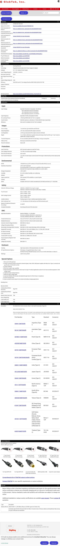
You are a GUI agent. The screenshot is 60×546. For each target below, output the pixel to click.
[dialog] (30, 540)
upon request (45, 498)
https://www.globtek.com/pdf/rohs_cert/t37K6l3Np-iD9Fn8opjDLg (27, 53)
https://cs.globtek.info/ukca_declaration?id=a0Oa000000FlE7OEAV (27, 39)
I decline (44, 543)
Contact (44, 9)
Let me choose (4, 543)
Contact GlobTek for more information (21, 36)
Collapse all (6, 19)
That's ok (53, 543)
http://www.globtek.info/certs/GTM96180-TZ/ (23, 26)
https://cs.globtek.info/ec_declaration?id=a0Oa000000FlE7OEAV (27, 28)
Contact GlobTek (7, 481)
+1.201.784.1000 (54, 9)
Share (22, 13)
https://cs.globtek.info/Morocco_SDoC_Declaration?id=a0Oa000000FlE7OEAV (30, 50)
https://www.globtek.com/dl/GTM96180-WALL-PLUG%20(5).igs (27, 93)
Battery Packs (26, 9)
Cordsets (35, 9)
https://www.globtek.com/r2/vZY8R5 (21, 61)
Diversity (29, 534)
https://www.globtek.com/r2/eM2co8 (21, 58)
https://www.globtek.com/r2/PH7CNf (21, 56)
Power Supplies (15, 9)
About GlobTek (5, 9)
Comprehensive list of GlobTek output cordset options (18, 477)
